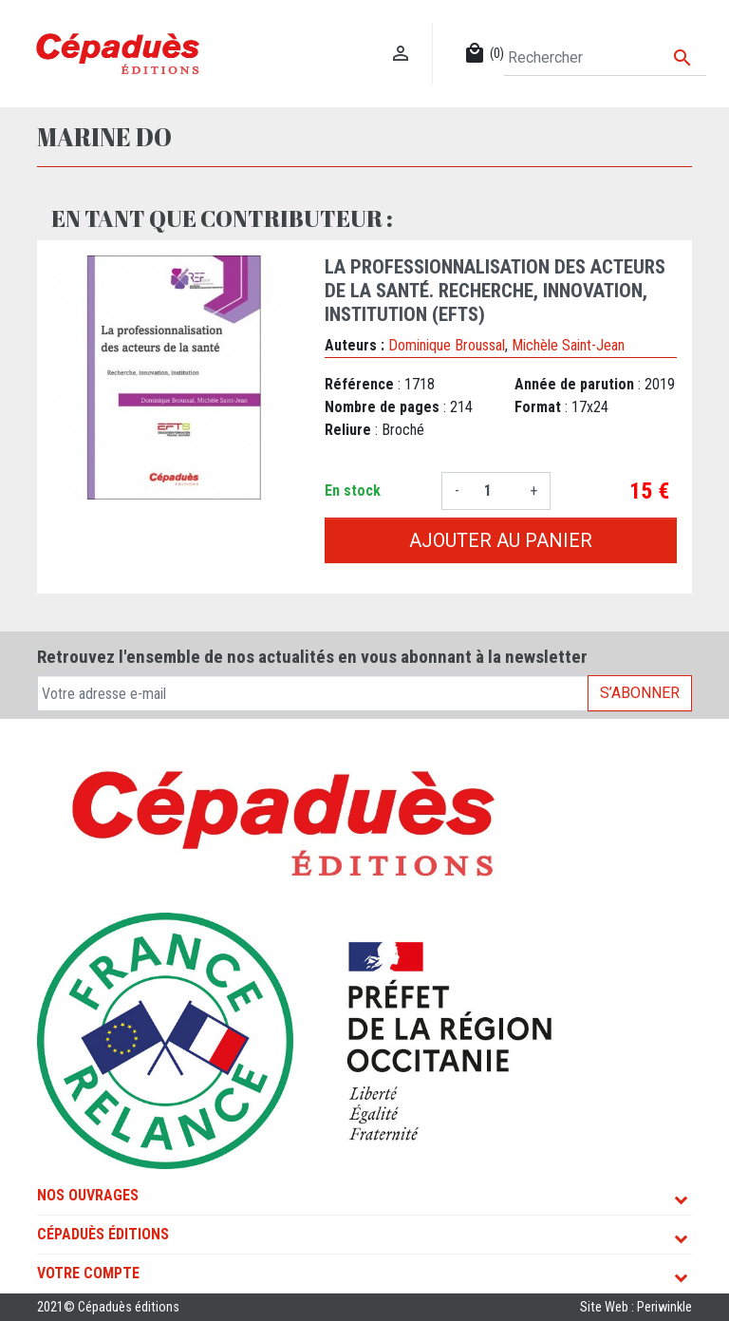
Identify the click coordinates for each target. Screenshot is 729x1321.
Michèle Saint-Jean (568, 345)
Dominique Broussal (446, 345)
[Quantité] (494, 491)
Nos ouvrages (88, 1195)
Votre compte (88, 1273)
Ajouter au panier (500, 540)
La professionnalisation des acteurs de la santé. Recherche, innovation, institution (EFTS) (495, 290)
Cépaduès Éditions (103, 1234)
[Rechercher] (605, 58)
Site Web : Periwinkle (636, 1307)
